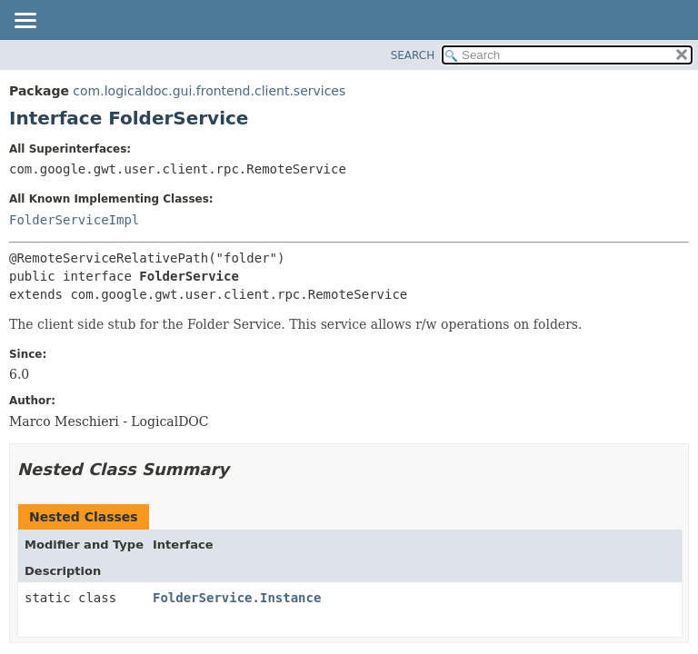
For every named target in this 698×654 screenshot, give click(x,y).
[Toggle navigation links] (24, 22)
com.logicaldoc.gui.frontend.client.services (209, 91)
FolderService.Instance (237, 597)
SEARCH (413, 55)
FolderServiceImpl (74, 220)
